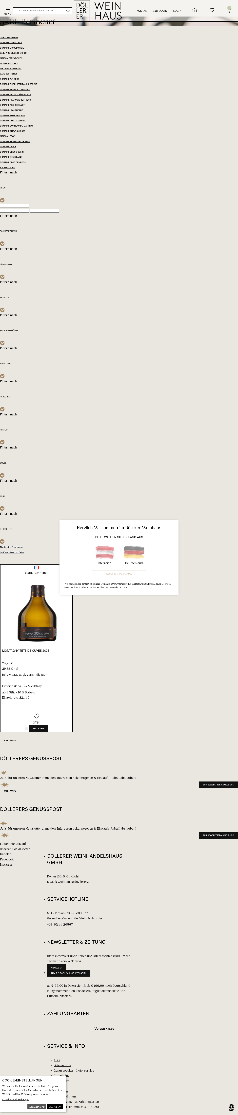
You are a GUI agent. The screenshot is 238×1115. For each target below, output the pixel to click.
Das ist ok (55, 1106)
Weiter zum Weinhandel (119, 574)
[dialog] (33, 1094)
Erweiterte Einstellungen (15, 1099)
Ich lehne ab (37, 1106)
